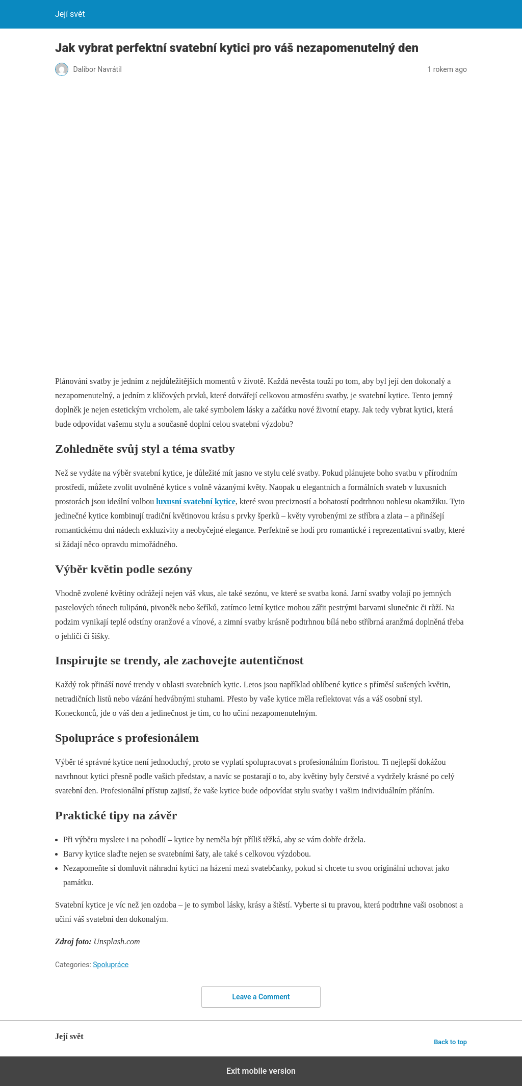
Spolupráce (110, 965)
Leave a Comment (261, 997)
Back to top (450, 1042)
